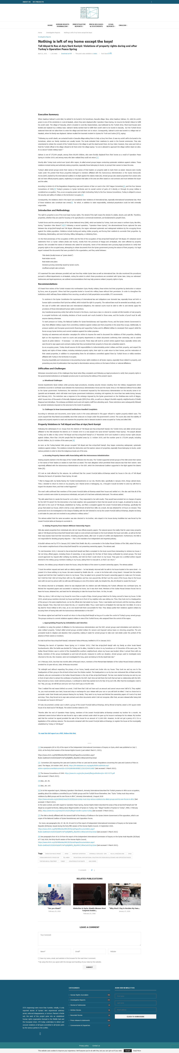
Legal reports (110, 25)
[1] (97, 157)
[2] (124, 186)
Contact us (96, 1046)
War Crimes (92, 861)
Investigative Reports (79, 25)
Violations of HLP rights (77, 861)
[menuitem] (123, 25)
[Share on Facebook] (94, 870)
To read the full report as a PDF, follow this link (56, 733)
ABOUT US (26, 2)
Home (50, 25)
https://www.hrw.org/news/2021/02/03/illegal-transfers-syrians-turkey (67, 811)
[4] (82, 195)
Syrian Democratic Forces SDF (49, 857)
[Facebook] (151, 2)
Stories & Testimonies (90, 1005)
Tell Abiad (66, 857)
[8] (74, 440)
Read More (137, 1051)
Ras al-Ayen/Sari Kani (117, 853)
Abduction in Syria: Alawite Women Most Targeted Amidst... (89, 909)
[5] (72, 202)
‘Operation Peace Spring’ (53, 853)
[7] (65, 225)
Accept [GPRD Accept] (127, 1051)
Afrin (66, 853)
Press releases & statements (90, 1020)
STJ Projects (38, 2)
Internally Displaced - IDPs (98, 853)
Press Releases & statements (96, 25)
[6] (63, 225)
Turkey (63, 861)
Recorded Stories (90, 1015)
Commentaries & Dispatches (90, 1025)
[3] (55, 189)
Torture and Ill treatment (48, 861)
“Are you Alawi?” (54, 908)
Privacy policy (84, 1046)
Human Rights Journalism (62, 25)
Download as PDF (66, 53)
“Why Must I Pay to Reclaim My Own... (124, 908)
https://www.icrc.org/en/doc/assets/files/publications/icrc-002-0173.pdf (90, 773)
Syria (130, 853)
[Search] (132, 25)
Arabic (95, 53)
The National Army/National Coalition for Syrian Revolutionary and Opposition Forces (102, 857)
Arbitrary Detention (79, 853)
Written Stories (90, 1010)
